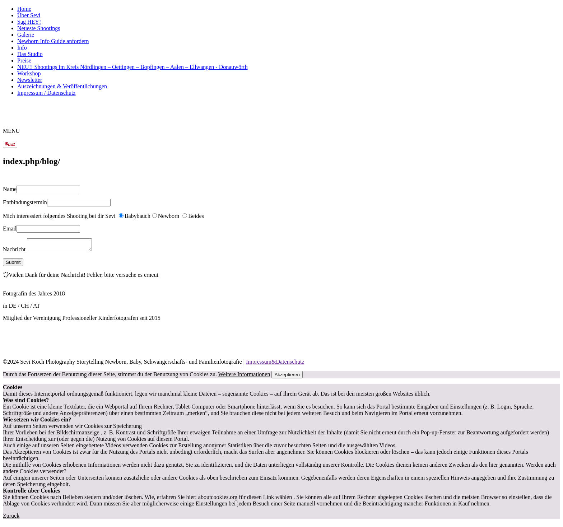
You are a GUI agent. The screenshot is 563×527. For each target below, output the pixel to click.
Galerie (25, 35)
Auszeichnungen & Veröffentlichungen (62, 86)
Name (10, 189)
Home (24, 9)
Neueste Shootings (38, 28)
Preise (24, 60)
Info (22, 48)
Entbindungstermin (25, 202)
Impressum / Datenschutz (46, 93)
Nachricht (15, 251)
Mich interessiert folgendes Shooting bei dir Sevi (60, 216)
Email (10, 228)
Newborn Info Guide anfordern (53, 41)
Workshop (29, 73)
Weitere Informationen (244, 376)
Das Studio (30, 54)
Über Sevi (28, 15)
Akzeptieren (286, 376)
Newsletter (29, 80)
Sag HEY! (29, 22)
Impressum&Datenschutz (275, 364)
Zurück (11, 518)
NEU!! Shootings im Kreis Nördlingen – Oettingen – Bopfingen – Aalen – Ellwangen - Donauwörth (132, 67)
